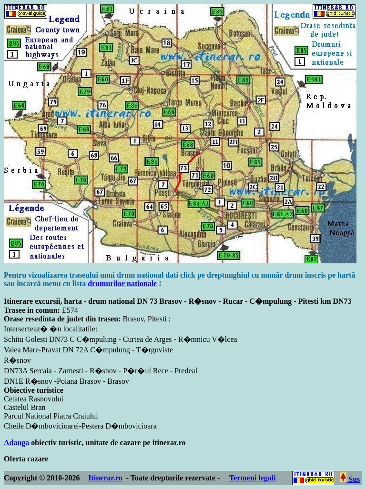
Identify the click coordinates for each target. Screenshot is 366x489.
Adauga (16, 443)
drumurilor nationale (122, 283)
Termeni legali (251, 478)
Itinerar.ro (105, 478)
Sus (350, 479)
